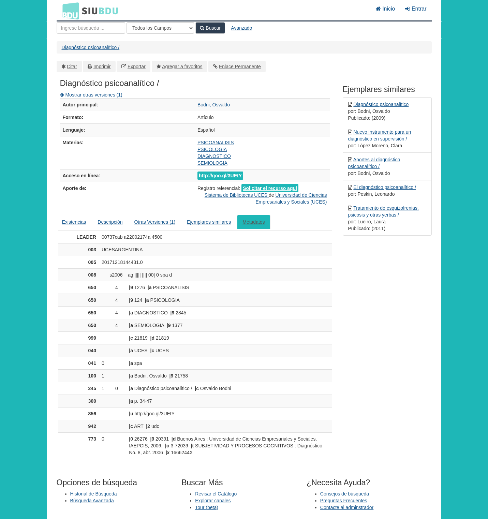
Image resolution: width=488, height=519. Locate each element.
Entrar (415, 9)
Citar (72, 66)
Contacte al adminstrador (346, 507)
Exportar (137, 66)
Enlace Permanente (240, 66)
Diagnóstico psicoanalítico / (91, 47)
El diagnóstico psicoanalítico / (384, 187)
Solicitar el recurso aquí (270, 188)
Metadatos (253, 222)
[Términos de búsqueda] (91, 28)
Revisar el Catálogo (216, 493)
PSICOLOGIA (212, 149)
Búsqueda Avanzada (92, 500)
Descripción (110, 222)
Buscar (210, 28)
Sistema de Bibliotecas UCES (237, 195)
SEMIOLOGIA (212, 163)
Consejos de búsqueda (344, 493)
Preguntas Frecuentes (343, 500)
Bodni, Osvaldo (213, 104)
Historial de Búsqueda (93, 493)
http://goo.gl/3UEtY (220, 175)
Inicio (385, 9)
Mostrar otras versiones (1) (91, 95)
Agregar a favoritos (182, 66)
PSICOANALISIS (215, 142)
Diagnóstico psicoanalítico (381, 104)
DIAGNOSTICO (214, 156)
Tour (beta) (206, 507)
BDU (69, 10)
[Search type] (160, 28)
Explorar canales (213, 500)
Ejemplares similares (209, 222)
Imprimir (102, 66)
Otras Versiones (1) (154, 222)
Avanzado (241, 28)
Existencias (74, 222)
